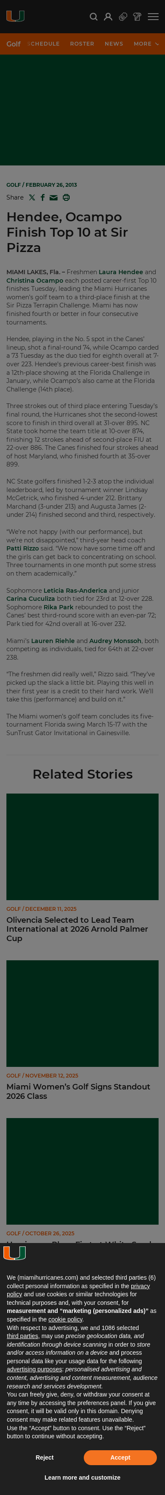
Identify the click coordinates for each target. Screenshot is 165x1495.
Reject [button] (44, 1457)
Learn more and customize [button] (82, 1477)
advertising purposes (34, 1369)
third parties (22, 1336)
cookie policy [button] (65, 1319)
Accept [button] (120, 1457)
